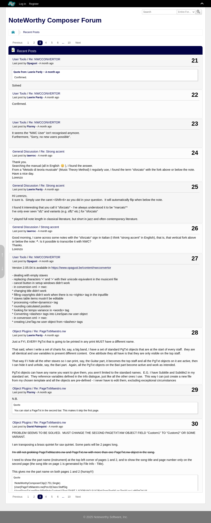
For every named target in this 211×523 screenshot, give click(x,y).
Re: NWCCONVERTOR (44, 59)
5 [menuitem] (52, 42)
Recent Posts (31, 32)
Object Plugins (22, 331)
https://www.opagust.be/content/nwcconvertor (81, 267)
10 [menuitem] (69, 42)
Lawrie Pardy (35, 97)
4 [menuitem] (46, 42)
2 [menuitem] (34, 42)
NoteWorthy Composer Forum (55, 20)
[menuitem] (17, 42)
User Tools (19, 59)
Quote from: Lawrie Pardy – (36, 72)
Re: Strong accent (52, 151)
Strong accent (50, 227)
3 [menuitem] (40, 42)
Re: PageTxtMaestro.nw (50, 331)
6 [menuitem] (58, 42)
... (63, 42)
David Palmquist (37, 426)
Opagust (32, 63)
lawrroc (31, 155)
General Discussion (25, 151)
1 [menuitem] (28, 42)
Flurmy (31, 126)
